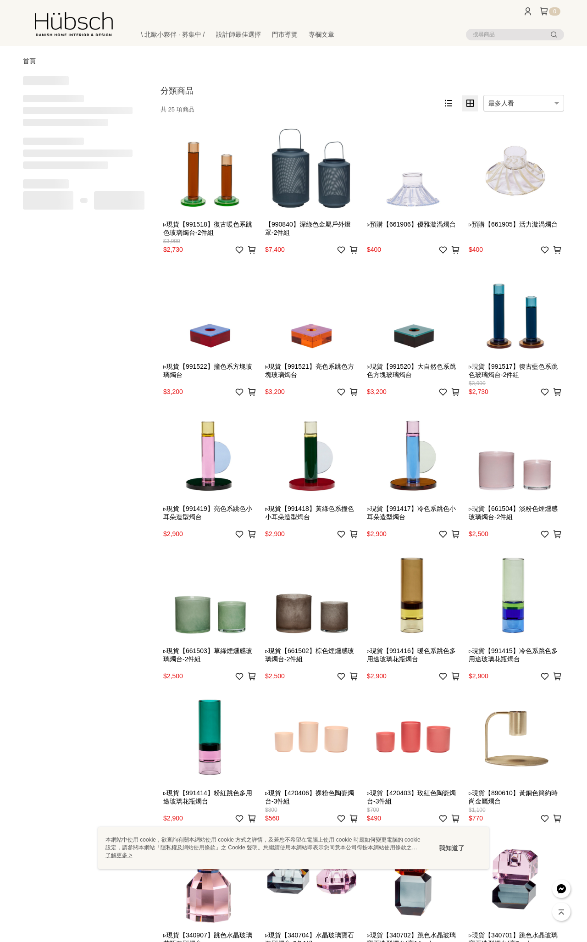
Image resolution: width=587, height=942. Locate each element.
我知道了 (452, 848)
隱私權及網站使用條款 (188, 847)
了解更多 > (118, 855)
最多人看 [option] (501, 103)
